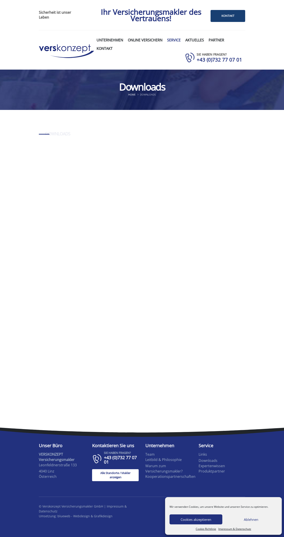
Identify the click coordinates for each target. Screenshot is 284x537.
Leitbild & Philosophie (163, 459)
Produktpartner (212, 471)
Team (150, 454)
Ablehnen (251, 519)
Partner (216, 40)
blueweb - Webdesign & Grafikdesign (84, 516)
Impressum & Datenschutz (234, 529)
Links (203, 454)
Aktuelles (194, 40)
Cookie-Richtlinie (206, 529)
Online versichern (145, 40)
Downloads (208, 460)
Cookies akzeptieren (196, 519)
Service (174, 40)
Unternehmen (110, 40)
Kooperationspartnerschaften (170, 476)
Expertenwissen (212, 465)
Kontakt (104, 48)
